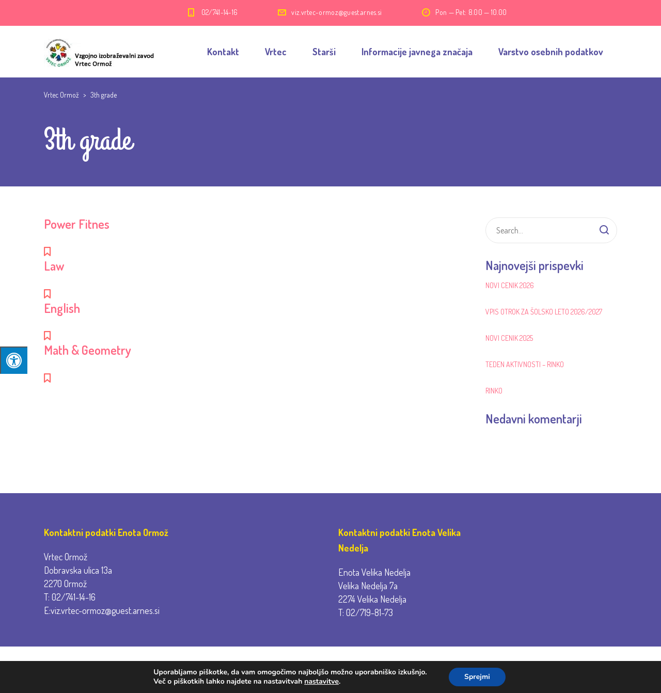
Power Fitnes (76, 224)
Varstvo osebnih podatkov (550, 51)
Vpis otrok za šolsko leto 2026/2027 (543, 311)
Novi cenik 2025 (509, 338)
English (62, 308)
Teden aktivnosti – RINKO (524, 364)
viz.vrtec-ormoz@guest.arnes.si (336, 12)
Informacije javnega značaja (417, 51)
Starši (324, 51)
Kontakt (223, 51)
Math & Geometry (87, 350)
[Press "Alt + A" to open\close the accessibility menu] (13, 360)
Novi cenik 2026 (509, 285)
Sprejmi (477, 677)
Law (54, 266)
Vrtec (276, 51)
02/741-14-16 (219, 12)
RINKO (493, 390)
